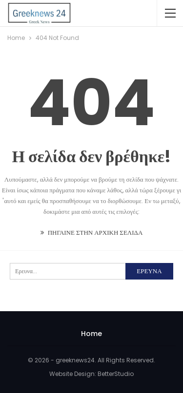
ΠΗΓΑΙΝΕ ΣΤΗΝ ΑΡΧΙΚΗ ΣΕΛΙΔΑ (92, 232)
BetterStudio (116, 374)
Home (91, 333)
